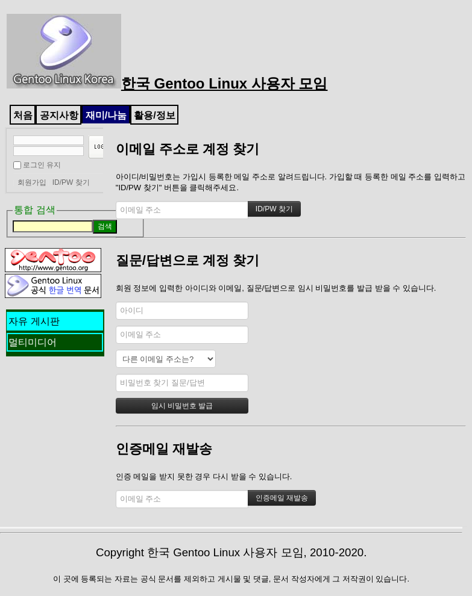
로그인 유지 (42, 165)
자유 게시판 (33, 321)
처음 (23, 115)
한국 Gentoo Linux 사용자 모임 (167, 83)
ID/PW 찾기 (71, 182)
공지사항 (59, 115)
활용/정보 (154, 115)
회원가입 (31, 182)
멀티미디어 (32, 342)
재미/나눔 (106, 115)
